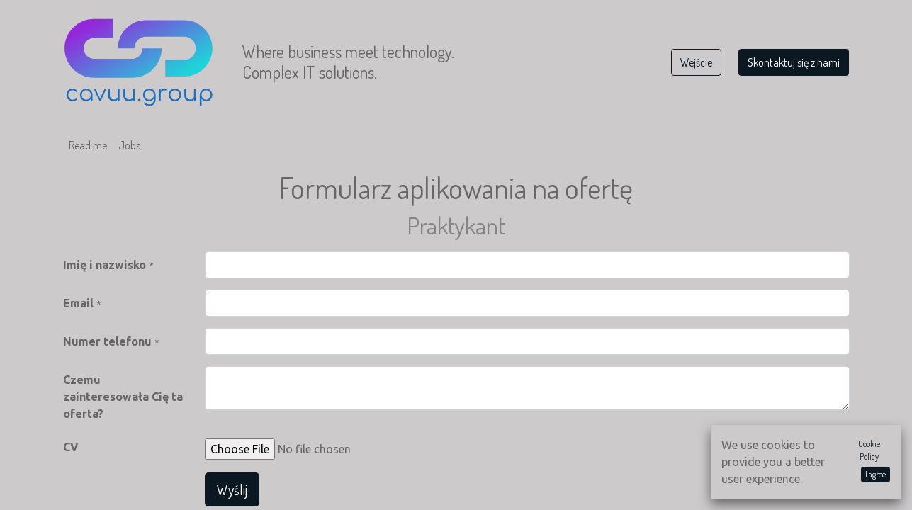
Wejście (696, 62)
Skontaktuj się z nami (794, 62)
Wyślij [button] (232, 489)
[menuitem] (88, 145)
